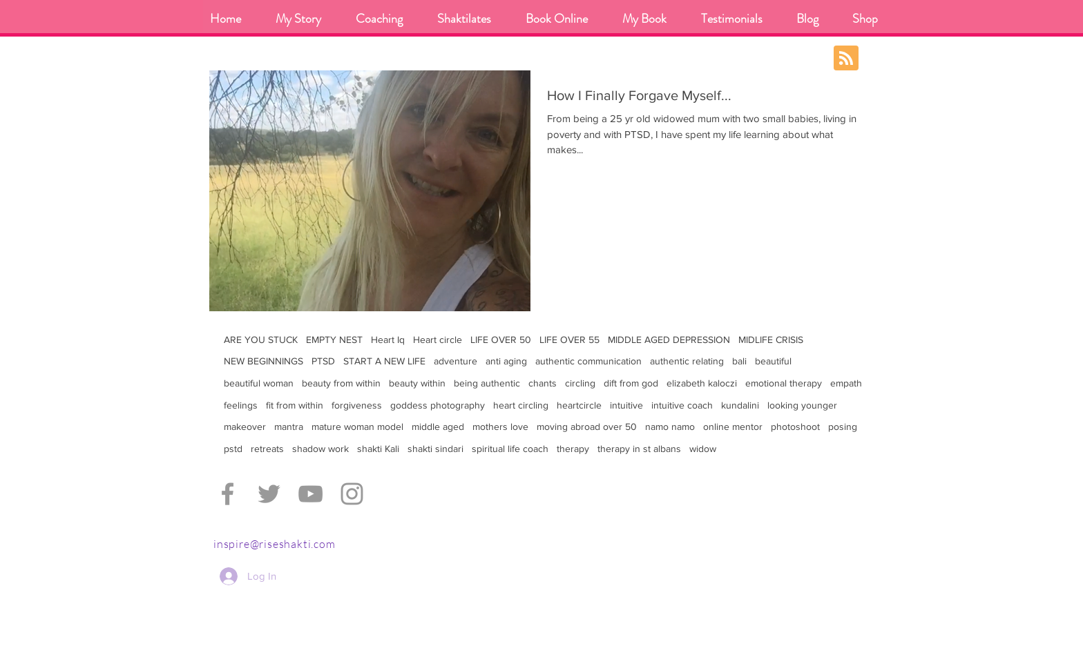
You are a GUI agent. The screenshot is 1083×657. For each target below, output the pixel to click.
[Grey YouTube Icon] (310, 494)
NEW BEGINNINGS (263, 360)
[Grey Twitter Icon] (269, 494)
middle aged (438, 426)
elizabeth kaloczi (702, 383)
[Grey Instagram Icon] (352, 494)
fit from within (294, 405)
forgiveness (357, 405)
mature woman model (357, 426)
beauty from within (341, 383)
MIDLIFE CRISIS (770, 339)
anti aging (506, 360)
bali (739, 360)
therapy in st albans (639, 448)
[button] (379, 19)
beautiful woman (259, 383)
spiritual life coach (510, 448)
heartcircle (579, 405)
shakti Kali (378, 448)
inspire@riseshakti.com (274, 544)
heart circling (520, 405)
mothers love (500, 426)
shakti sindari (435, 448)
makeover (245, 426)
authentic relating (687, 360)
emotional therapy (783, 383)
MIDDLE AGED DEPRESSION (669, 339)
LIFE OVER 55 (569, 339)
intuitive (626, 405)
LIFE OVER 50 (500, 339)
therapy (573, 448)
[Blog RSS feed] (846, 59)
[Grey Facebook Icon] (227, 494)
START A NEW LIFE (384, 360)
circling (580, 383)
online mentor (733, 426)
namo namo (670, 426)
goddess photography (437, 405)
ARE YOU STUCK (261, 339)
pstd (233, 448)
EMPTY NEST (334, 339)
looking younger (802, 405)
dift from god (631, 383)
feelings (241, 405)
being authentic (487, 383)
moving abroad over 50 (587, 426)
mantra (288, 426)
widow (702, 448)
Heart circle (437, 339)
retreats (267, 448)
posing (842, 426)
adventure (455, 360)
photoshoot (795, 426)
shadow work (320, 448)
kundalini (740, 405)
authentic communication (588, 360)
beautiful (773, 360)
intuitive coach (682, 405)
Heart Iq (388, 339)
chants (542, 383)
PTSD (323, 360)
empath (846, 383)
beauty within (417, 383)
